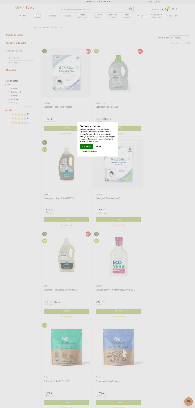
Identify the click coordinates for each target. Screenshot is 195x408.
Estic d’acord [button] (86, 146)
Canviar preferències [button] (89, 151)
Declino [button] (98, 146)
